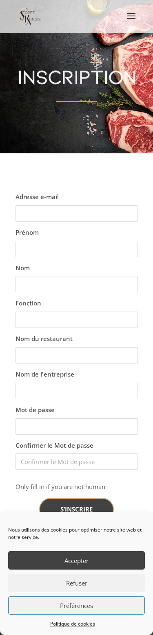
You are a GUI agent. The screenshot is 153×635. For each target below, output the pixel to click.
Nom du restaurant (44, 338)
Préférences (76, 605)
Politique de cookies (72, 623)
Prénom (27, 232)
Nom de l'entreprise (45, 374)
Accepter (76, 560)
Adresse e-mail (37, 197)
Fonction (28, 303)
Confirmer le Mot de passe (54, 445)
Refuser (76, 583)
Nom (23, 268)
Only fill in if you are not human (60, 486)
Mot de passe (35, 410)
